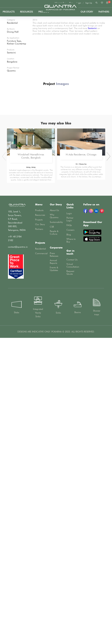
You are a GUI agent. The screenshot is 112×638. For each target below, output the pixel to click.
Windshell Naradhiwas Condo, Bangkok (31, 457)
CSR (52, 527)
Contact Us (72, 560)
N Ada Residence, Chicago (81, 455)
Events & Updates (54, 570)
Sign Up (88, 3)
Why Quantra (54, 517)
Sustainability (56, 523)
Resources (26, 11)
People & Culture (54, 533)
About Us (54, 511)
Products (9, 11)
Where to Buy (71, 541)
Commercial (41, 554)
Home (10, 68)
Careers (70, 531)
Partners (39, 530)
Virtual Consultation (72, 566)
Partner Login (69, 520)
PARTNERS (103, 11)
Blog (68, 535)
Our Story (87, 11)
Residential (40, 549)
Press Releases (54, 555)
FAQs (69, 526)
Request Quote (70, 573)
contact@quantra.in (18, 547)
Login (78, 3)
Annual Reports (53, 562)
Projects (22, 68)
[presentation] (107, 457)
